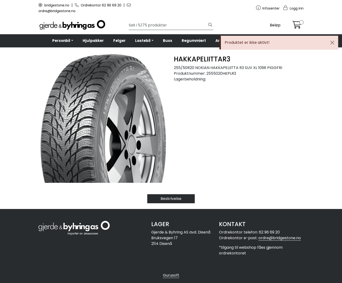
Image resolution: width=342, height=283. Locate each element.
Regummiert (194, 40)
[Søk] (168, 25)
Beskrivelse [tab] (171, 198)
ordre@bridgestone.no (279, 238)
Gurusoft (171, 275)
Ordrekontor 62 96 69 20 (98, 5)
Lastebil (143, 40)
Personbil (61, 40)
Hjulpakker (93, 40)
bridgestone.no (54, 5)
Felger (119, 40)
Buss (167, 40)
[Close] (332, 42)
